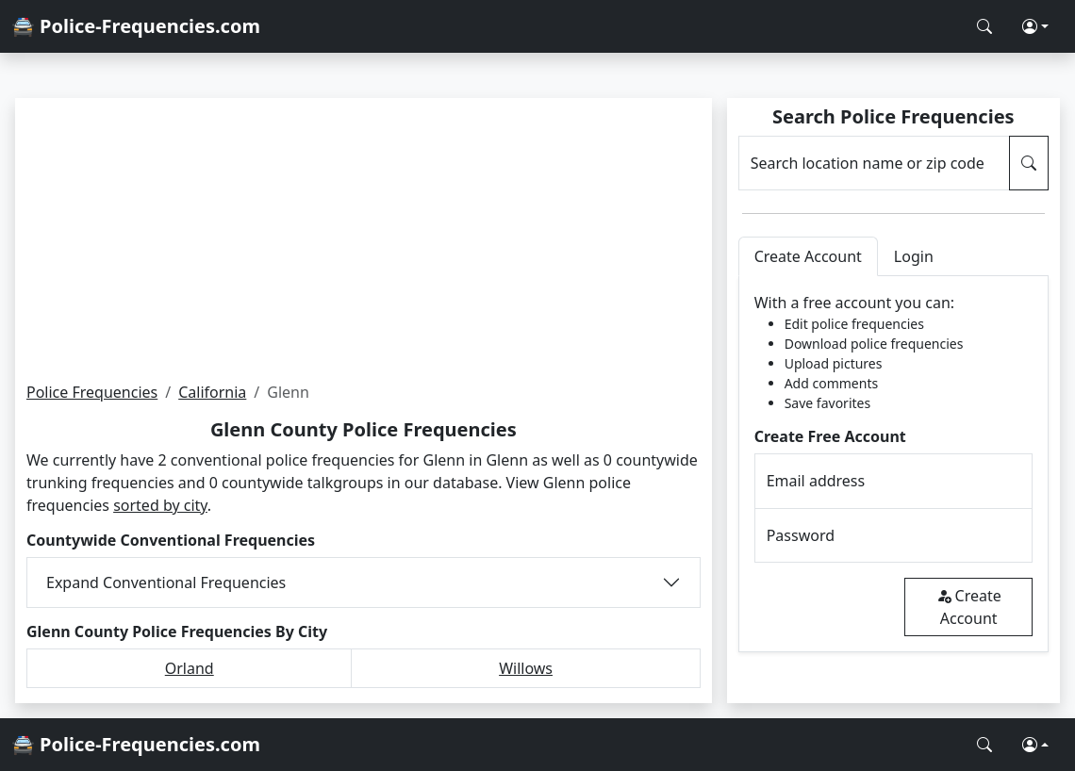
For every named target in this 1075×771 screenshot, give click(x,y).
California (212, 392)
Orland (189, 668)
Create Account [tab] (808, 256)
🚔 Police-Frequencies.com (135, 26)
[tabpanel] (893, 464)
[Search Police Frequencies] (984, 26)
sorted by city (160, 505)
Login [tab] (914, 256)
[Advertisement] (363, 239)
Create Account (968, 607)
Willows (526, 668)
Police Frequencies (91, 392)
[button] (1035, 26)
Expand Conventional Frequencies (166, 582)
